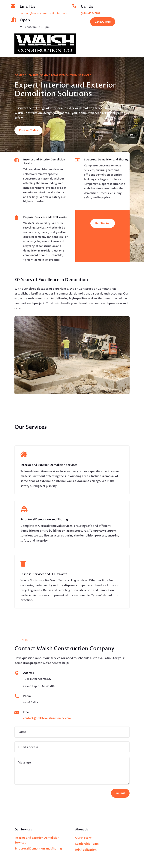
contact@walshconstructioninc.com (43, 13)
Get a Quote (103, 22)
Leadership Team (87, 844)
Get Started (102, 223)
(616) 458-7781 (90, 13)
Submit (120, 793)
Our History (83, 838)
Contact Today (28, 130)
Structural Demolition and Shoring (38, 848)
